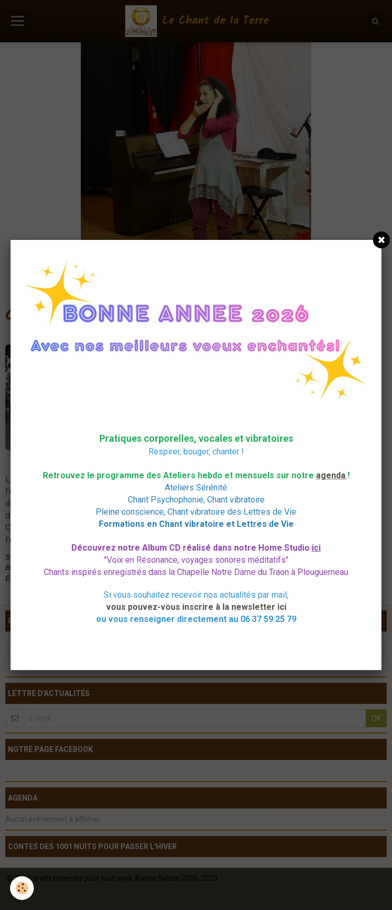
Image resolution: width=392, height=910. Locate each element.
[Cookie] (22, 888)
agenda (331, 475)
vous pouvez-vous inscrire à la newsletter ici (196, 607)
